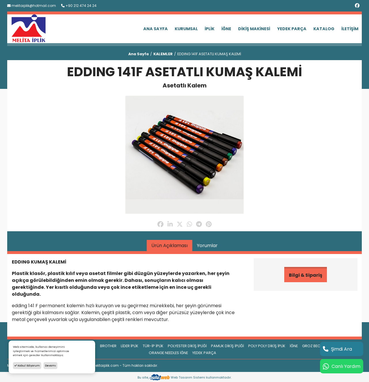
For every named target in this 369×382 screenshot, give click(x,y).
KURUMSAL (186, 29)
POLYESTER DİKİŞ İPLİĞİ (187, 345)
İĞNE (226, 29)
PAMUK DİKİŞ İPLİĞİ (227, 345)
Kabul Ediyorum (27, 365)
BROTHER (108, 345)
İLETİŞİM (349, 29)
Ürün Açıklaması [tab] (169, 245)
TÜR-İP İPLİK (153, 345)
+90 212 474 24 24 (79, 5)
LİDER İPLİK (129, 345)
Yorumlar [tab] (207, 245)
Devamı (50, 365)
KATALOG (323, 29)
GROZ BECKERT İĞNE (320, 345)
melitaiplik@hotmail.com (31, 5)
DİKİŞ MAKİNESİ (254, 29)
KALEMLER (163, 53)
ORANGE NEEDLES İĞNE (168, 352)
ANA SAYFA (155, 29)
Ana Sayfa (138, 53)
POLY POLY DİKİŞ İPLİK (266, 345)
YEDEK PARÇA (291, 29)
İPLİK (209, 29)
